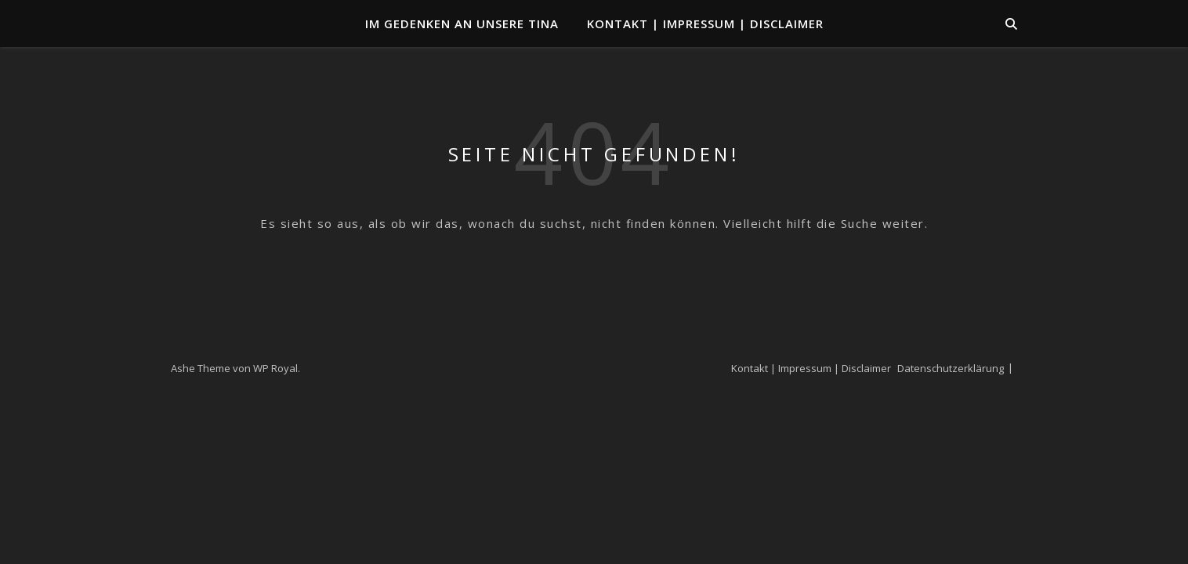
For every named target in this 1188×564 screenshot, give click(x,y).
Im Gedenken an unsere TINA (462, 23)
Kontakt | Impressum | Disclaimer (705, 23)
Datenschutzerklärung (950, 368)
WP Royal (275, 368)
